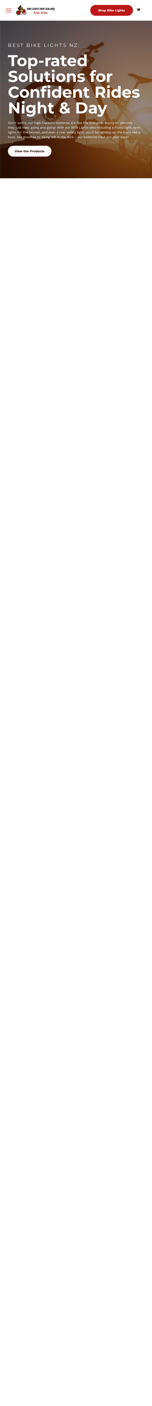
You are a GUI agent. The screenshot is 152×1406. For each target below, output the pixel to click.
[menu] (9, 10)
